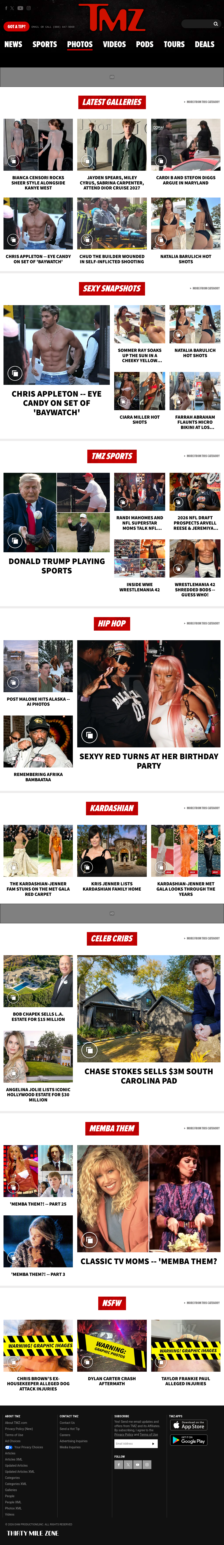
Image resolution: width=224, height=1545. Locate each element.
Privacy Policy (123, 1434)
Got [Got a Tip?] (16, 27)
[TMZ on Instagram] (28, 8)
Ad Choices (13, 1441)
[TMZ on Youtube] (20, 8)
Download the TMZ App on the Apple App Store (188, 1425)
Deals (204, 45)
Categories (12, 1478)
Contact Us (67, 1423)
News (13, 45)
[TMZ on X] (13, 8)
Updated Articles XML (20, 1471)
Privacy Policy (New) (19, 1429)
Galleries (11, 1490)
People (9, 1496)
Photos (80, 45)
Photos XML (13, 1508)
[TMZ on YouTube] (137, 1464)
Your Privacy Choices (24, 1447)
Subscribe (153, 1443)
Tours (174, 45)
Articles (10, 1453)
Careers (65, 1435)
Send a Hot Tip (70, 1429)
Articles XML (14, 1459)
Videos (114, 45)
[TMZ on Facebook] (6, 8)
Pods (144, 45)
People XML (13, 1502)
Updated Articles (16, 1465)
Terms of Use (14, 1435)
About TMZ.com (16, 1423)
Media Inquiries (70, 1447)
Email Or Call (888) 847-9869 (53, 27)
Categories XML (16, 1484)
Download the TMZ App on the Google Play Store (188, 1440)
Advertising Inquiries (74, 1441)
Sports (45, 45)
